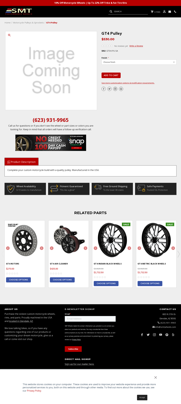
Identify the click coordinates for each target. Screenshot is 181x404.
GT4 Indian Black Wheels (108, 263)
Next (178, 253)
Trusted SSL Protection (157, 190)
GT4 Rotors (12, 263)
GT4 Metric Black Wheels (152, 263)
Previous (2, 253)
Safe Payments (155, 186)
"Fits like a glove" (67, 190)
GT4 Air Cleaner (59, 263)
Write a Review (136, 45)
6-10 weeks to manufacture (28, 190)
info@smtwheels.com (165, 326)
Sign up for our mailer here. (79, 364)
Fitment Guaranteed (71, 186)
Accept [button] (142, 397)
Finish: (105, 58)
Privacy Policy (34, 390)
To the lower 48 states (113, 190)
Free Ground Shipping (115, 186)
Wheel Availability (26, 186)
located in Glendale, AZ (21, 321)
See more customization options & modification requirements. (128, 83)
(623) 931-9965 (51, 119)
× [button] (155, 377)
